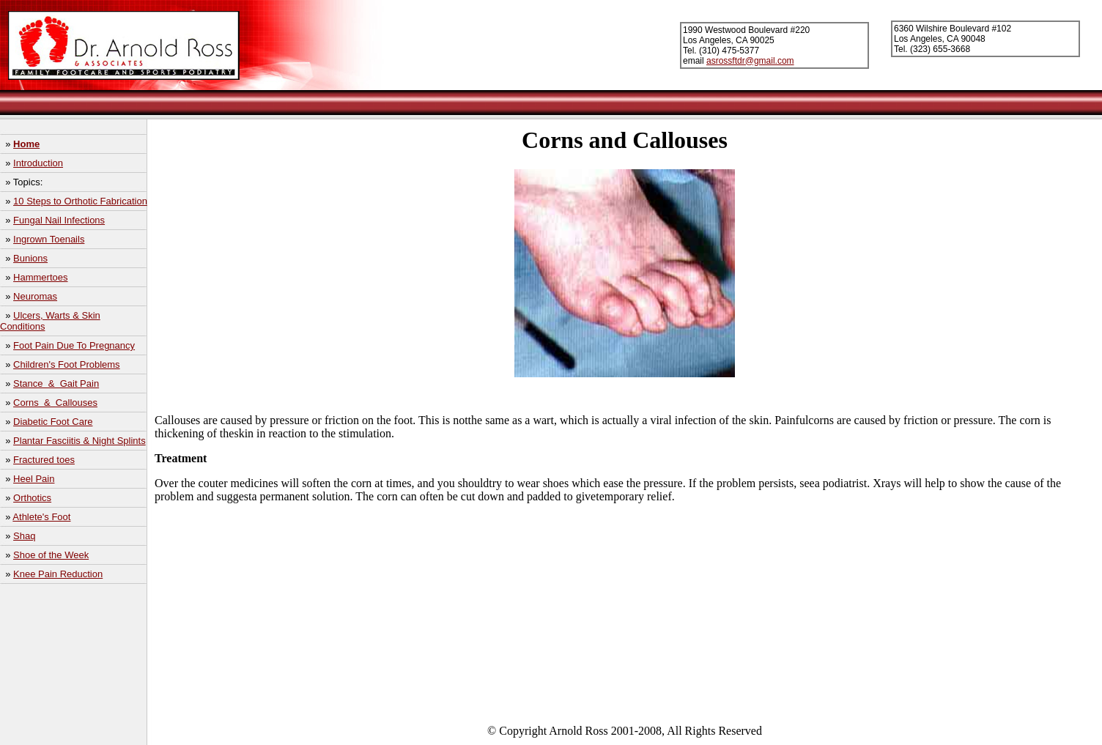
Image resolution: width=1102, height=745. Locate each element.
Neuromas (35, 296)
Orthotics (32, 497)
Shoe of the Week (51, 554)
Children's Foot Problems (66, 364)
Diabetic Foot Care (52, 421)
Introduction (38, 162)
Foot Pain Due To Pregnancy (74, 345)
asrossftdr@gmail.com (750, 61)
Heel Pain (33, 478)
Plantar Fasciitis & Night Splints (79, 440)
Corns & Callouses (55, 402)
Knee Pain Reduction (58, 573)
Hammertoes (40, 277)
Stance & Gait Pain (56, 383)
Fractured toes (44, 459)
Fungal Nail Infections (59, 220)
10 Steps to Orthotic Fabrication (80, 201)
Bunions (30, 258)
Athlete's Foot (41, 516)
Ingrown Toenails (48, 239)
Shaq (24, 535)
